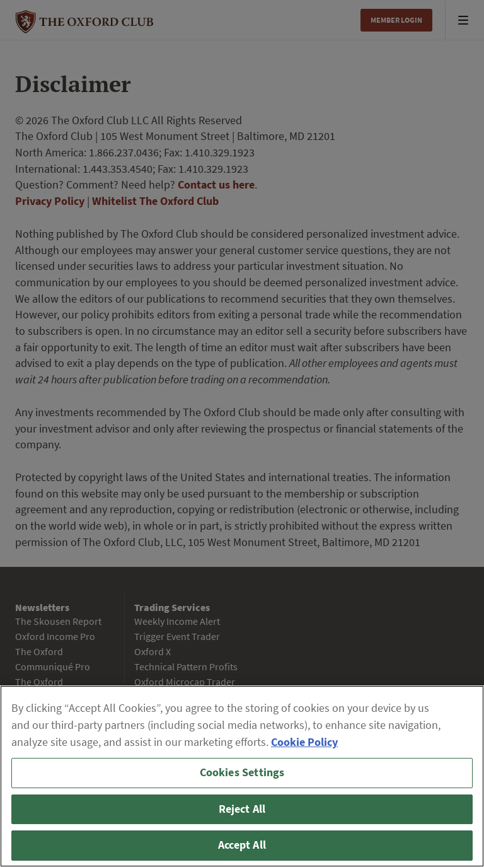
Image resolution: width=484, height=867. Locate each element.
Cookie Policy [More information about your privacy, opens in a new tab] (304, 742)
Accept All (242, 844)
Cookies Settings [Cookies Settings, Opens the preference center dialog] (242, 772)
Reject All (242, 809)
